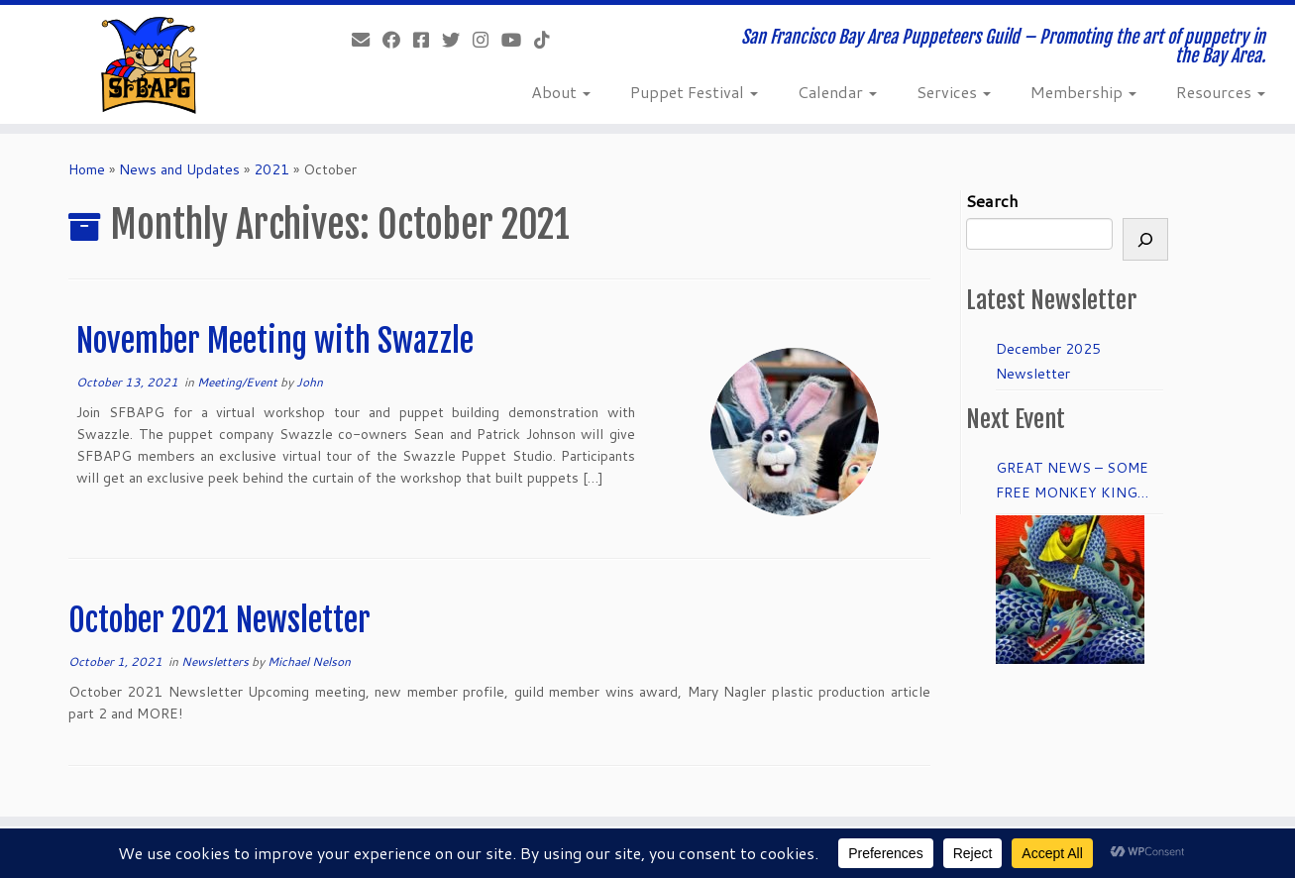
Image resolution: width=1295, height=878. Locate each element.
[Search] (1145, 239)
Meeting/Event (238, 382)
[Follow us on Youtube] (517, 40)
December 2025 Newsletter (1048, 361)
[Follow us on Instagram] (487, 40)
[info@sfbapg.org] (367, 40)
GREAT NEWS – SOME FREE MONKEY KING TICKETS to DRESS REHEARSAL (1072, 481)
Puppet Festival (694, 91)
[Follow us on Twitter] (457, 40)
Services (954, 91)
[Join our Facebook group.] (427, 40)
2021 (271, 169)
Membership (1083, 91)
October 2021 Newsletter (219, 620)
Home (86, 169)
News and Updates (179, 169)
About (561, 91)
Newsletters (216, 661)
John (309, 382)
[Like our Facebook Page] (397, 40)
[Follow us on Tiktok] (548, 40)
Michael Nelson (309, 661)
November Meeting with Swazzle (275, 341)
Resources (1220, 91)
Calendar (837, 91)
